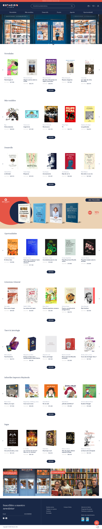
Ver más (51, 90)
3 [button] (53, 44)
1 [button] (49, 44)
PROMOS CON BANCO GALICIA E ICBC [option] (51, 1)
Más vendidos (29, 12)
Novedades (12, 12)
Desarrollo (45, 12)
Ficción (59, 12)
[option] (51, 29)
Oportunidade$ (88, 12)
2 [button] (51, 44)
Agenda (72, 12)
